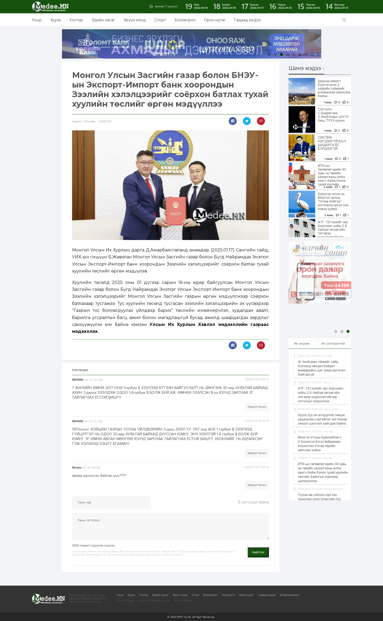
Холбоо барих (183, 600)
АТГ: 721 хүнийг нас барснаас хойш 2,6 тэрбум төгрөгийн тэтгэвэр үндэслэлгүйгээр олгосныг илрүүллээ (333, 231)
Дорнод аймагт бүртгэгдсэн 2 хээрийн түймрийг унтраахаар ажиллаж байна (334, 88)
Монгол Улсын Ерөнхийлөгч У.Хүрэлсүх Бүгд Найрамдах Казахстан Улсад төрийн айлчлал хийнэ (319, 443)
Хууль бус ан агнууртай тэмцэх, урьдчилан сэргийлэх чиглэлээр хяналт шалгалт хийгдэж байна (322, 419)
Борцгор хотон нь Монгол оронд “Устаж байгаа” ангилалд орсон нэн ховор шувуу (333, 201)
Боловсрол (184, 20)
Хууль (55, 20)
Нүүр (37, 20)
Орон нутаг (215, 20)
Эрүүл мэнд (134, 20)
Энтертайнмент (289, 595)
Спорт (160, 20)
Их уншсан (302, 343)
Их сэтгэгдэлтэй (333, 343)
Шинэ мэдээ (305, 68)
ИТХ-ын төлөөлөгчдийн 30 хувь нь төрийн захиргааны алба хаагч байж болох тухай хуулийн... (332, 175)
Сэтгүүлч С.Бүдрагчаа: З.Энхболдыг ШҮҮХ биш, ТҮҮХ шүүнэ (333, 114)
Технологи (228, 595)
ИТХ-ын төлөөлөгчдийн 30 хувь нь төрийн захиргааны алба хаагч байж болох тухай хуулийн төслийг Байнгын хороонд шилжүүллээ (323, 472)
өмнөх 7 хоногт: (166, 6)
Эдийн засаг (103, 20)
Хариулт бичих (257, 406)
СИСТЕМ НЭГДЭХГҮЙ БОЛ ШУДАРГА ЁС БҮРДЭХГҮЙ (332, 143)
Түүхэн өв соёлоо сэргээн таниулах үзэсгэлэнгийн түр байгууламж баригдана (319, 499)
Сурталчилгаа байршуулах (154, 600)
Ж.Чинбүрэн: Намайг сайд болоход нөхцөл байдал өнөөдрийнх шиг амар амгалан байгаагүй (321, 368)
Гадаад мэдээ (247, 20)
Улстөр (76, 20)
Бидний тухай (125, 600)
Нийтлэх (258, 552)
